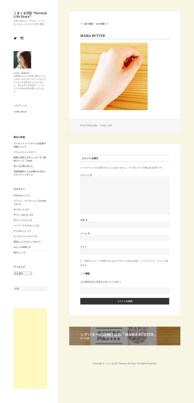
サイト (83, 246)
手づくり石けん (21, 215)
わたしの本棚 (20, 247)
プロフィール (21, 105)
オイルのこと (20, 231)
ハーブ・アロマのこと (24, 225)
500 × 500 (107, 125)
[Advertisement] (30, 348)
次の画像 (100, 23)
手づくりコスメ (21, 220)
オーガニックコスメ (23, 236)
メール (85, 233)
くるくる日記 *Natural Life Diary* (30, 14)
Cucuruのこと (20, 195)
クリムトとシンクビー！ (25, 152)
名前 (84, 219)
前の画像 (88, 23)
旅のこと (18, 252)
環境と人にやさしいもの (25, 241)
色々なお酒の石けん (23, 166)
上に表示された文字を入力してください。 (101, 281)
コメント (86, 175)
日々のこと (19, 209)
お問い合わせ (21, 111)
